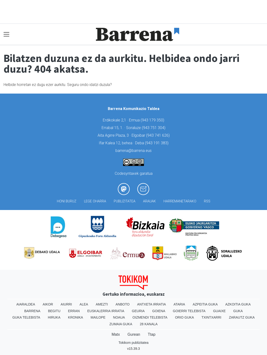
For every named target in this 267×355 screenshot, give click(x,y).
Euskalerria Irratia (105, 311)
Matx (116, 334)
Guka (238, 311)
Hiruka (54, 317)
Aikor (48, 304)
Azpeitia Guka (205, 304)
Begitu (54, 311)
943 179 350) (153, 120)
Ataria (179, 304)
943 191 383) (157, 143)
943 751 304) (154, 127)
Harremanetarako (179, 201)
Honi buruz (66, 201)
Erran (74, 311)
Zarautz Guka (242, 317)
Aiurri (66, 304)
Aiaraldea (25, 304)
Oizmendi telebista (150, 317)
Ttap (151, 334)
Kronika (75, 317)
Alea (83, 304)
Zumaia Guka (120, 324)
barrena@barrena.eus (133, 150)
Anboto (122, 304)
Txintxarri (211, 317)
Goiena (158, 311)
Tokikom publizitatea (133, 343)
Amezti (102, 304)
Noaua (119, 317)
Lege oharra (95, 201)
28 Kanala (149, 324)
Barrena (32, 311)
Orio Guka (184, 317)
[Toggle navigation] (6, 34)
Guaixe (219, 311)
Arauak (149, 201)
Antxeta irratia (151, 304)
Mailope (98, 317)
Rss (207, 201)
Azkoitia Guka (238, 304)
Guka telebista (26, 317)
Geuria (138, 311)
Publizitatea (124, 201)
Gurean (134, 334)
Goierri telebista (189, 311)
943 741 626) (158, 135)
